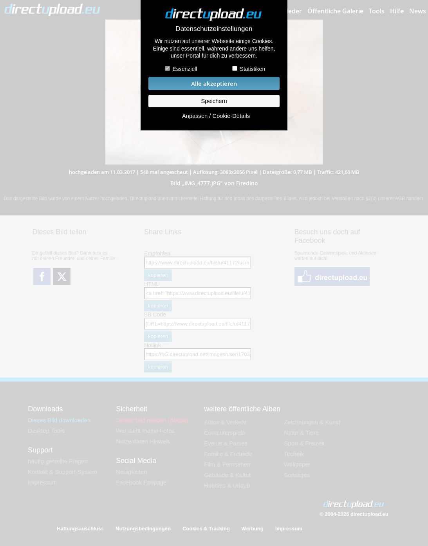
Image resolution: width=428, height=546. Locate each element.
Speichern (214, 101)
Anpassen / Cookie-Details (216, 116)
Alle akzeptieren (214, 83)
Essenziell (184, 69)
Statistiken (252, 69)
